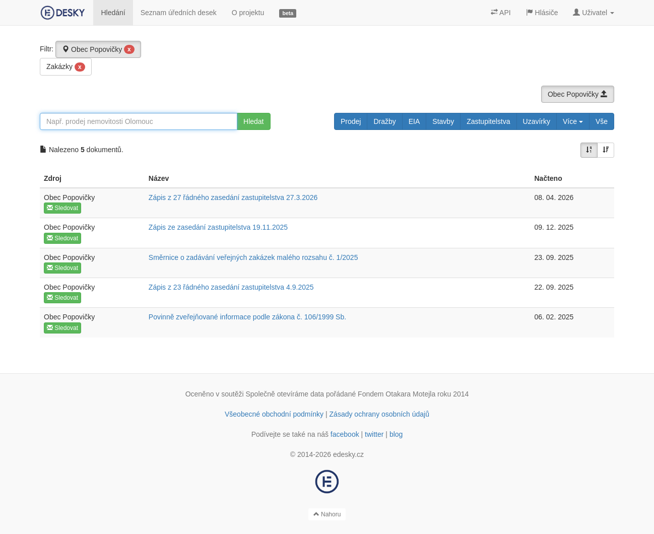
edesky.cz (348, 454)
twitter (374, 434)
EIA (414, 121)
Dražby (384, 121)
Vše (602, 121)
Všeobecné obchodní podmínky (274, 414)
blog (396, 434)
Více (573, 121)
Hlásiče (542, 13)
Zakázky (65, 67)
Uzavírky (536, 121)
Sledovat (62, 208)
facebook (345, 434)
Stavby (443, 121)
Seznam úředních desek (179, 13)
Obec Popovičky (98, 49)
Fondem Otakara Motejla (396, 394)
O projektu (248, 13)
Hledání (113, 13)
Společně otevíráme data (285, 394)
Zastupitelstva (488, 121)
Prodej (351, 121)
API (501, 13)
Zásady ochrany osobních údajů (379, 414)
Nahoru (327, 514)
